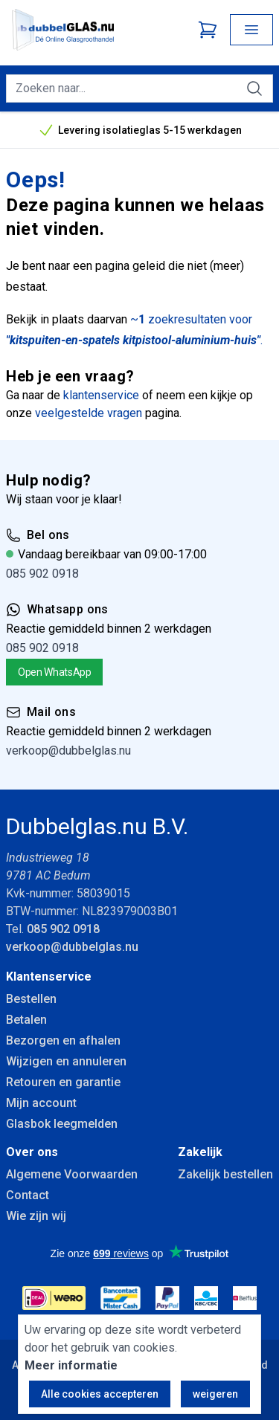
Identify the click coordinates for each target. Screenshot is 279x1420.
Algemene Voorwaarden (72, 1174)
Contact (27, 1195)
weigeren (215, 1394)
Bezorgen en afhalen (63, 1040)
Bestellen (31, 999)
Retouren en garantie (63, 1082)
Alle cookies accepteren (99, 1394)
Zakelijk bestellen (225, 1174)
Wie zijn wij (36, 1216)
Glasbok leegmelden (62, 1124)
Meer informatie (71, 1365)
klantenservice (101, 395)
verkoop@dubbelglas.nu (68, 750)
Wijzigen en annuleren (66, 1061)
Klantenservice (49, 976)
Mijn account (41, 1103)
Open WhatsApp (54, 672)
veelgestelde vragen (88, 413)
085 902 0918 (42, 574)
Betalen (26, 1020)
